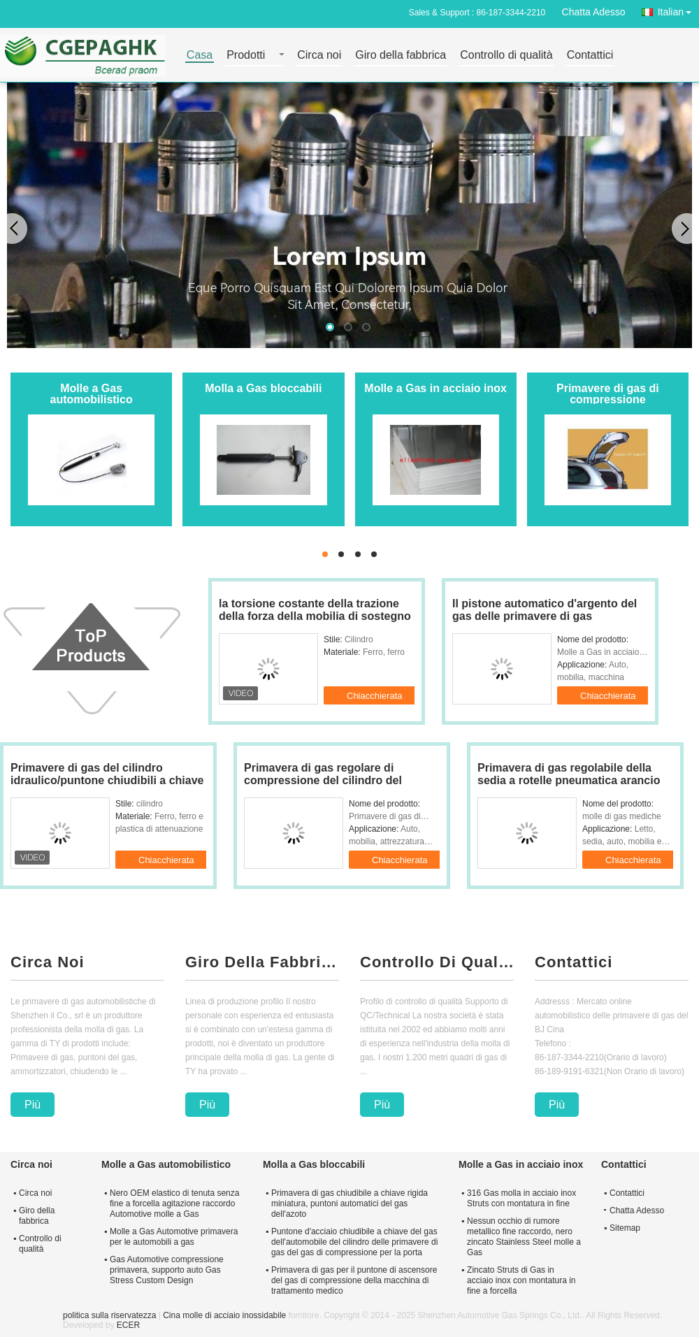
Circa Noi (47, 962)
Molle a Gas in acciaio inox (435, 388)
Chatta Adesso (594, 11)
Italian (678, 9)
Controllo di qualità (506, 55)
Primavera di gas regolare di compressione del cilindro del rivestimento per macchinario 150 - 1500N (336, 786)
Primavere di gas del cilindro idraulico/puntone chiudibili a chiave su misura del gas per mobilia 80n (106, 780)
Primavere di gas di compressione (607, 393)
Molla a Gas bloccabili (263, 388)
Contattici (590, 55)
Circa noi (319, 55)
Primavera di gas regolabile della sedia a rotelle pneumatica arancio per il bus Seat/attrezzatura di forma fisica (572, 786)
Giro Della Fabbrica (262, 962)
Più (32, 1105)
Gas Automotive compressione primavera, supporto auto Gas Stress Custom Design (167, 1270)
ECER (128, 1325)
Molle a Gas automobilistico (91, 393)
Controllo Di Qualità (437, 962)
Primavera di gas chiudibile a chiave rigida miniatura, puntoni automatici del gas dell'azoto (349, 1203)
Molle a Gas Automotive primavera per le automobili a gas (174, 1237)
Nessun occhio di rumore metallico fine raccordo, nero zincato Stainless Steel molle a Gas (524, 1236)
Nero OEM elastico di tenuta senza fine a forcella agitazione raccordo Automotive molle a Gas (174, 1203)
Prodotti (245, 55)
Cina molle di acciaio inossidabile (224, 1315)
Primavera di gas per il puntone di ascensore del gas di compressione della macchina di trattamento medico (354, 1280)
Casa (199, 55)
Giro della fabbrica (400, 55)
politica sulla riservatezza (109, 1315)
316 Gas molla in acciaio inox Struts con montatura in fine (521, 1198)
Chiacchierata (383, 695)
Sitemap (625, 1228)
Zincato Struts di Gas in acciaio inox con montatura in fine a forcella (521, 1280)
